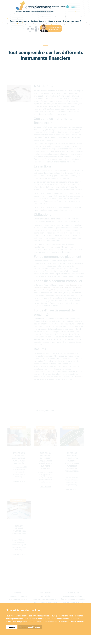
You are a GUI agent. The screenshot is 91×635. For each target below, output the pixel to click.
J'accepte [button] (11, 627)
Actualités (45, 596)
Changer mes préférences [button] (29, 627)
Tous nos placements (19, 21)
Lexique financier (38, 21)
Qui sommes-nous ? (72, 21)
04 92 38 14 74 (54, 30)
